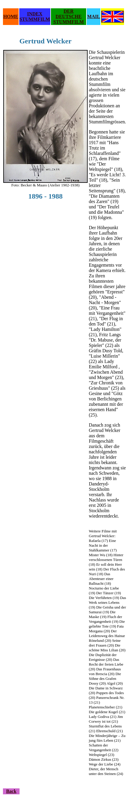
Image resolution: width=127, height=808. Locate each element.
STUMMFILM (35, 19)
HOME (10, 16)
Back (11, 791)
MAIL (93, 16)
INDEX (34, 13)
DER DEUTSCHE (69, 14)
